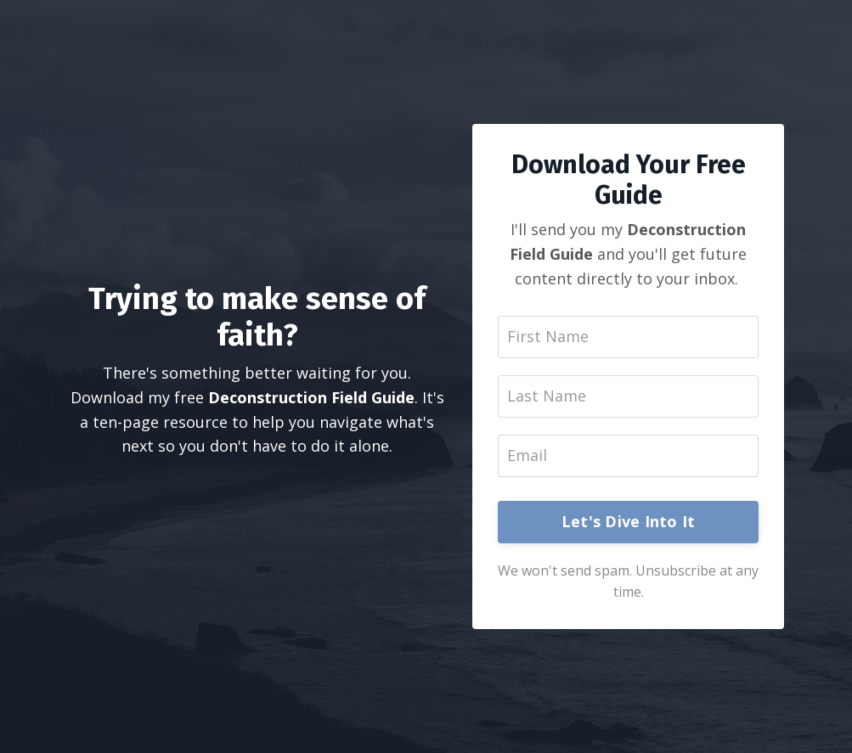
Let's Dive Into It (628, 521)
